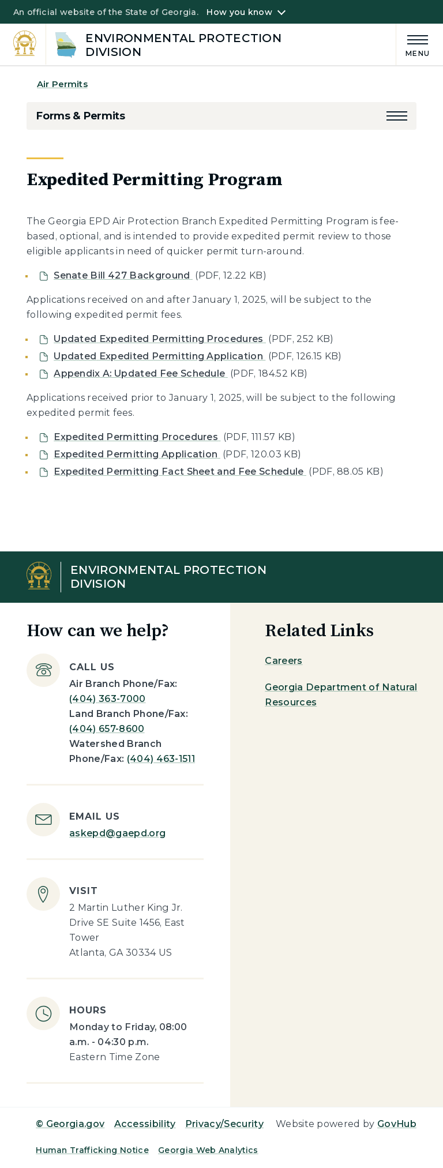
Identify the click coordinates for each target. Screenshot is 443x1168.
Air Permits (62, 83)
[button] (396, 116)
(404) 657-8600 (106, 728)
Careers (283, 660)
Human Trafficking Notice (92, 1150)
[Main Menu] (413, 44)
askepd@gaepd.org (117, 833)
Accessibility (145, 1123)
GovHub (396, 1123)
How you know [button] (239, 12)
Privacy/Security (224, 1123)
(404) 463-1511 (161, 758)
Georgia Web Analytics (208, 1150)
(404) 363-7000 (107, 698)
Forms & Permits (80, 116)
